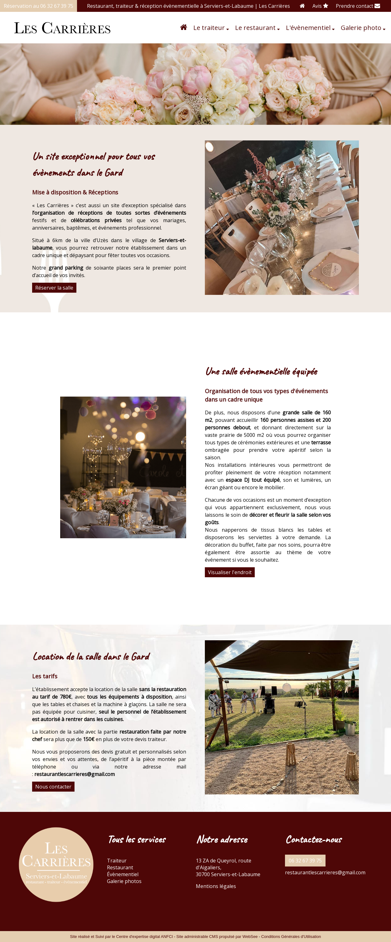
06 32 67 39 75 (305, 860)
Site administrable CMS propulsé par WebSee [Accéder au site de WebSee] (217, 936)
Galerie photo (361, 27)
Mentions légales (216, 886)
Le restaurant (255, 27)
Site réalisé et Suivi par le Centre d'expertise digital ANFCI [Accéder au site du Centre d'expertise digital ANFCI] (121, 936)
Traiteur (117, 860)
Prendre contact (358, 5)
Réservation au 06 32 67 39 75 (38, 5)
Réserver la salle (54, 287)
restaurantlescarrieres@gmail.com (325, 872)
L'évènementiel (308, 27)
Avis (320, 5)
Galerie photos (124, 881)
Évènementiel (122, 874)
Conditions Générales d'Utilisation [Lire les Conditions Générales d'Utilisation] (291, 936)
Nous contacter (53, 786)
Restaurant (120, 867)
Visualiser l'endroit (230, 572)
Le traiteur (209, 27)
